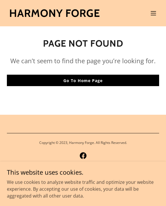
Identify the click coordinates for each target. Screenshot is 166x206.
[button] (153, 13)
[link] (54, 15)
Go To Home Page (82, 80)
